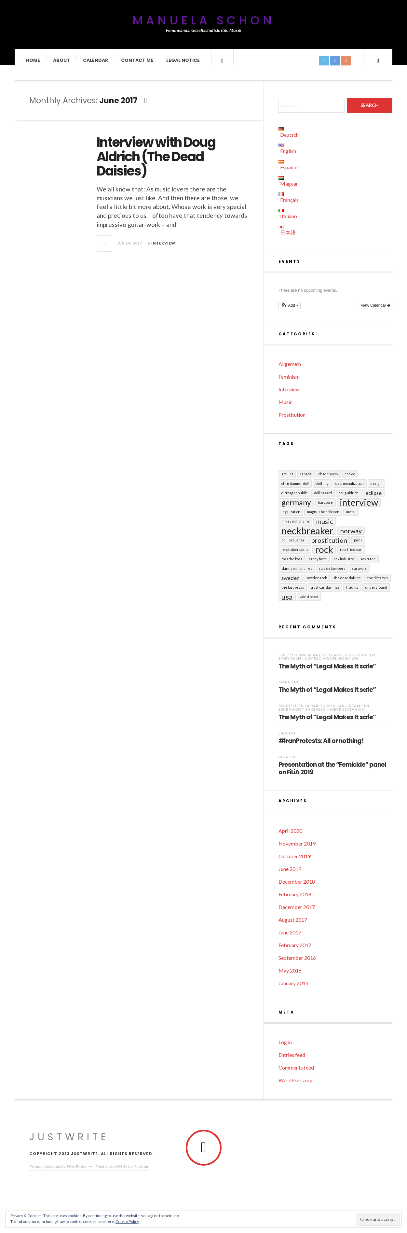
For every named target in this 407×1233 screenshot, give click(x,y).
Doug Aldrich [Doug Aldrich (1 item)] (349, 499)
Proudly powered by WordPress (57, 1172)
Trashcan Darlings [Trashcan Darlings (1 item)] (325, 594)
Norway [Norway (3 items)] (351, 537)
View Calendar (375, 312)
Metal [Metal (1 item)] (351, 518)
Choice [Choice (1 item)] (350, 480)
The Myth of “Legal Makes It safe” (327, 672)
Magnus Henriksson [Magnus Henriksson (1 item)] (323, 518)
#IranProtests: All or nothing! (320, 747)
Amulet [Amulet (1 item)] (287, 480)
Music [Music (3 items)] (324, 528)
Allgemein (289, 370)
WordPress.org (295, 1087)
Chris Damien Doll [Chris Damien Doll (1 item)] (295, 490)
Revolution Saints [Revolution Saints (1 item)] (294, 556)
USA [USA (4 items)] (287, 603)
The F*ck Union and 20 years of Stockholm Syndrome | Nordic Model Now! (327, 663)
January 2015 (293, 990)
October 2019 (294, 863)
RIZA (283, 763)
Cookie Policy (127, 1221)
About (61, 60)
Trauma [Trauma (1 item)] (352, 594)
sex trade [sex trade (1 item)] (368, 565)
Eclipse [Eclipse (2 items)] (373, 499)
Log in (285, 1048)
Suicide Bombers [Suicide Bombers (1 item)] (332, 575)
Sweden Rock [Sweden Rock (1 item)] (316, 584)
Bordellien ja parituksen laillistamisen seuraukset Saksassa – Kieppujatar (323, 714)
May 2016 (290, 977)
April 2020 (290, 837)
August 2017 (292, 926)
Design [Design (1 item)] (376, 490)
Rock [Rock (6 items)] (324, 556)
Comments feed (296, 1074)
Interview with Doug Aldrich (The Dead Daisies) (156, 163)
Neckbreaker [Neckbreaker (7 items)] (307, 537)
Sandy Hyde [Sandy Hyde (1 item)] (318, 565)
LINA (283, 739)
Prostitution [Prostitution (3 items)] (329, 547)
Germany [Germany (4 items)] (296, 509)
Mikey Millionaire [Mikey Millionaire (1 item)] (295, 527)
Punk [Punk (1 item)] (358, 546)
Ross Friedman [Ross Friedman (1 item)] (351, 556)
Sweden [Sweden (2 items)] (290, 584)
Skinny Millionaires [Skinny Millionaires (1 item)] (296, 575)
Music (285, 408)
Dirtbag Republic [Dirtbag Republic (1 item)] (294, 499)
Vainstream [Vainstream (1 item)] (309, 603)
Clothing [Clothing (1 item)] (322, 490)
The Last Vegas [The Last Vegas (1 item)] (292, 594)
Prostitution (291, 421)
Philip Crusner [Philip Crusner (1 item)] (293, 546)
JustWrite (69, 1143)
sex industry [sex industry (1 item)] (344, 565)
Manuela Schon (203, 20)
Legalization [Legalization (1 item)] (290, 518)
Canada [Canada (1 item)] (306, 480)
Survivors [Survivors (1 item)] (359, 575)
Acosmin (141, 1172)
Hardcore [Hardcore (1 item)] (325, 509)
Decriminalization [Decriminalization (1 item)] (349, 490)
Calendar (95, 60)
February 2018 (294, 901)
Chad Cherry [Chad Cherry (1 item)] (328, 480)
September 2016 (297, 964)
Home (33, 60)
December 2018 (296, 888)
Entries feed (291, 1061)
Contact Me (137, 60)
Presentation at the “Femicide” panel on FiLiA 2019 (332, 775)
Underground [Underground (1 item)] (376, 594)
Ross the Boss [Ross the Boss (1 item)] (291, 565)
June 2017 (289, 939)
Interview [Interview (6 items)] (359, 509)
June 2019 (289, 875)
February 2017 (294, 951)
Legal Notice (183, 60)
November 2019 (297, 850)
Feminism (289, 383)
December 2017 (296, 913)
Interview (163, 249)
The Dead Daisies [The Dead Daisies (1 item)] (347, 584)
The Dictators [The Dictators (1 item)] (377, 584)
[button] (289, 312)
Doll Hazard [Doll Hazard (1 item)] (323, 499)
